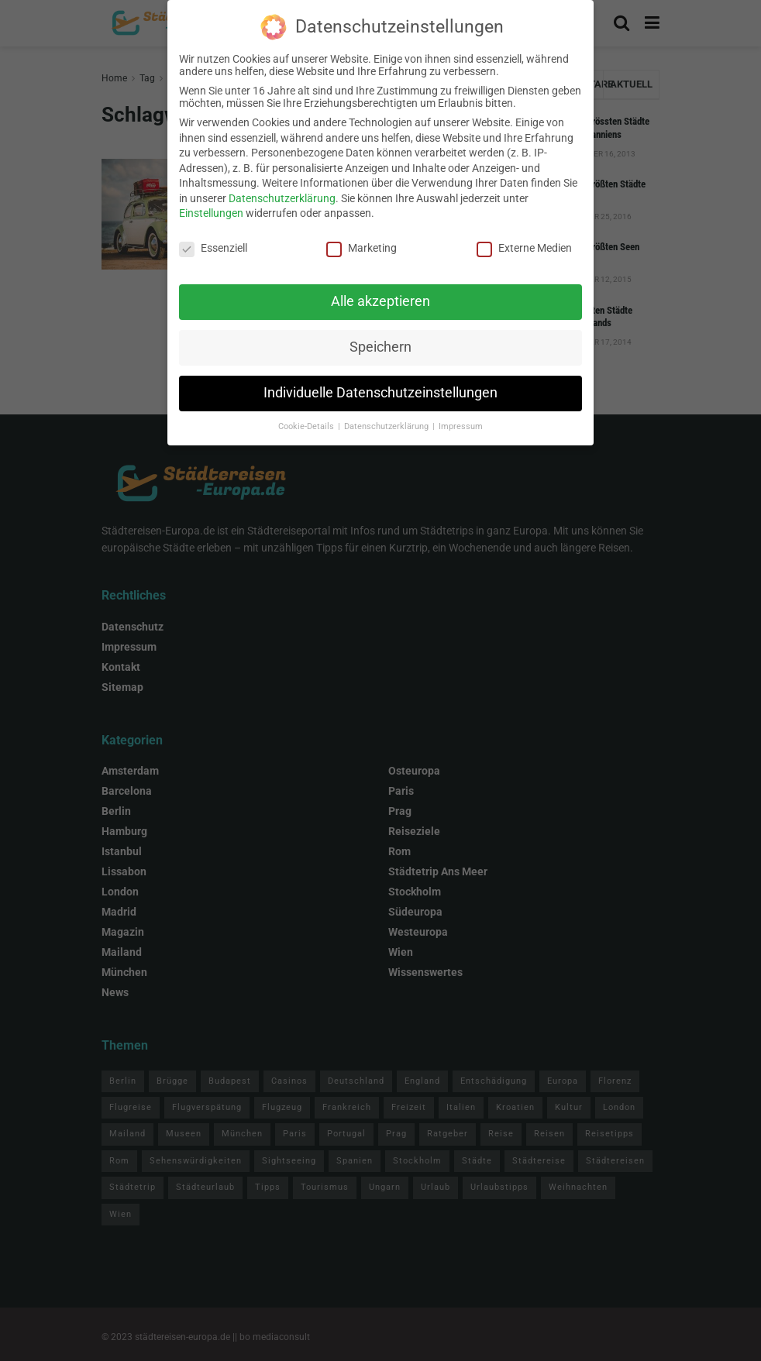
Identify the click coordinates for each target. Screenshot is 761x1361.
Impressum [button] (461, 416)
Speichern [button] (380, 336)
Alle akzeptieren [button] (380, 290)
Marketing (361, 237)
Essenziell (213, 237)
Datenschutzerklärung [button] (387, 416)
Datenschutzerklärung (282, 187)
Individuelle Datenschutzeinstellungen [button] (380, 382)
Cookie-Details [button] (307, 416)
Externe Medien (524, 237)
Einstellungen (211, 202)
